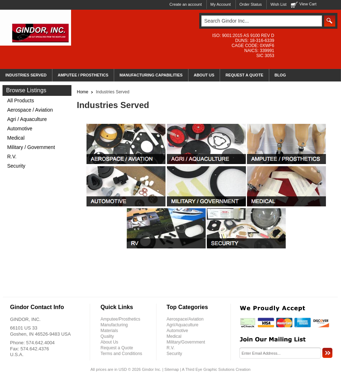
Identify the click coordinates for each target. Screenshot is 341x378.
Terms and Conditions (121, 353)
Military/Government (186, 342)
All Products (20, 100)
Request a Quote (117, 347)
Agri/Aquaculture (182, 324)
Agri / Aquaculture (27, 119)
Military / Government (31, 147)
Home (82, 91)
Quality (107, 336)
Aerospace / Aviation (30, 110)
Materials (109, 330)
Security (16, 166)
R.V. (12, 156)
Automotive (19, 128)
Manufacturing (114, 324)
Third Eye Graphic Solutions (209, 369)
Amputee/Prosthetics (120, 319)
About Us (109, 342)
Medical (15, 138)
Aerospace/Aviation (185, 319)
